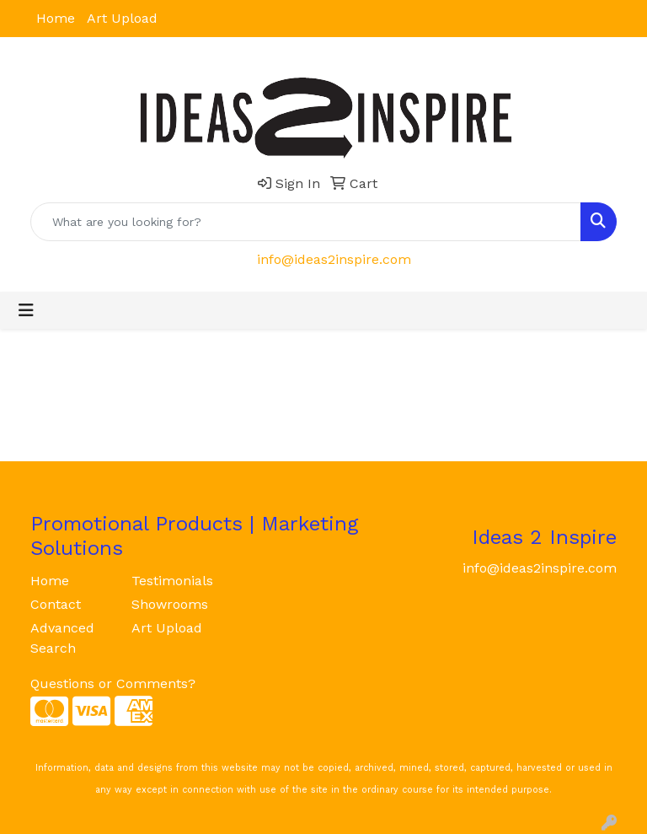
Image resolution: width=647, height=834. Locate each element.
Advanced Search (62, 638)
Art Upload (122, 18)
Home (55, 18)
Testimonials (171, 581)
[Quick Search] (305, 221)
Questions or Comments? (112, 683)
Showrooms (169, 604)
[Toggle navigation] (26, 310)
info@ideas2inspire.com (334, 259)
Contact (55, 604)
